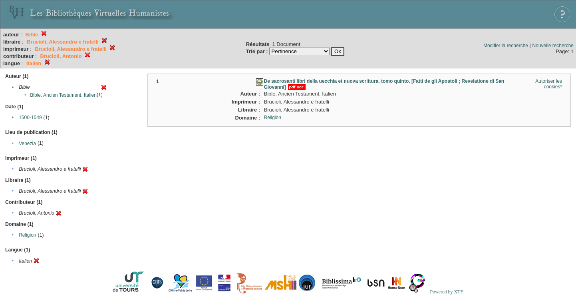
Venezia (27, 143)
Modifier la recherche (505, 45)
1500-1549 (30, 117)
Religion (27, 235)
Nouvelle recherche (553, 45)
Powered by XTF (446, 292)
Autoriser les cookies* (548, 84)
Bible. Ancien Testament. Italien (63, 95)
